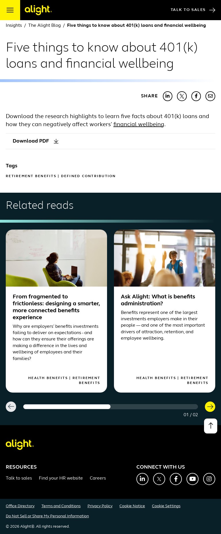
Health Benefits (48, 378)
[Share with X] (182, 96)
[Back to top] (211, 426)
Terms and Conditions (61, 506)
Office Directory (20, 506)
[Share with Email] (210, 96)
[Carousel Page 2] (154, 406)
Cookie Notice (132, 506)
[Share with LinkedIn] (168, 96)
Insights (14, 25)
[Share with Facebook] (196, 96)
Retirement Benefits (31, 176)
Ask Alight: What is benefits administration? (158, 300)
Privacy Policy (100, 506)
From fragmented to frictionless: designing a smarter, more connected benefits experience (56, 307)
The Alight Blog (44, 25)
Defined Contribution (88, 176)
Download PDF (35, 141)
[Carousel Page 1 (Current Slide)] (66, 406)
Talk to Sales (193, 10)
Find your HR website (61, 478)
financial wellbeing (138, 125)
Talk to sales (19, 478)
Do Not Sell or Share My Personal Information (47, 516)
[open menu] (10, 10)
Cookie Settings (166, 506)
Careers (98, 478)
